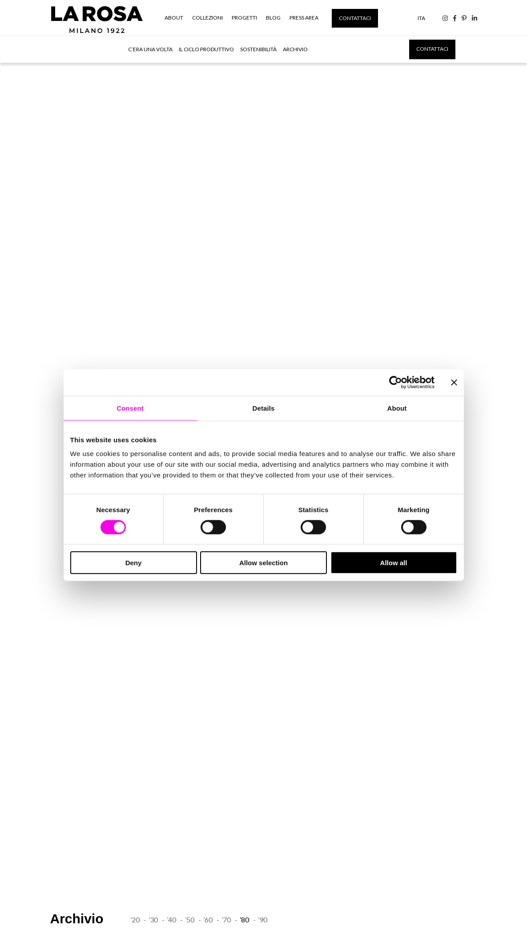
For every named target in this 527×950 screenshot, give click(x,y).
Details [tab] (264, 408)
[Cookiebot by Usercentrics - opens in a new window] (395, 382)
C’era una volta (150, 49)
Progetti (244, 17)
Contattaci (355, 18)
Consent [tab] (130, 408)
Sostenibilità (258, 49)
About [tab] (397, 408)
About (174, 17)
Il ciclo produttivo (206, 49)
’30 (153, 919)
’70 (226, 919)
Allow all (393, 563)
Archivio (295, 49)
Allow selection (263, 563)
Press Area (304, 17)
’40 (171, 919)
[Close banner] (454, 382)
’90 (262, 919)
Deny (133, 563)
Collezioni (207, 17)
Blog (273, 17)
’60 (208, 919)
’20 (135, 919)
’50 (189, 919)
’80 (244, 919)
